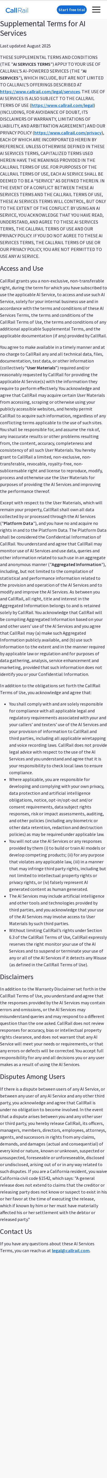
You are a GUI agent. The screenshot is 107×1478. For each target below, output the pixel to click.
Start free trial (71, 9)
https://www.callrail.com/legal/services (40, 91)
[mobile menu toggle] (96, 10)
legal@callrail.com (71, 1250)
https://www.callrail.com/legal (62, 105)
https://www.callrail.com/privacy (68, 133)
